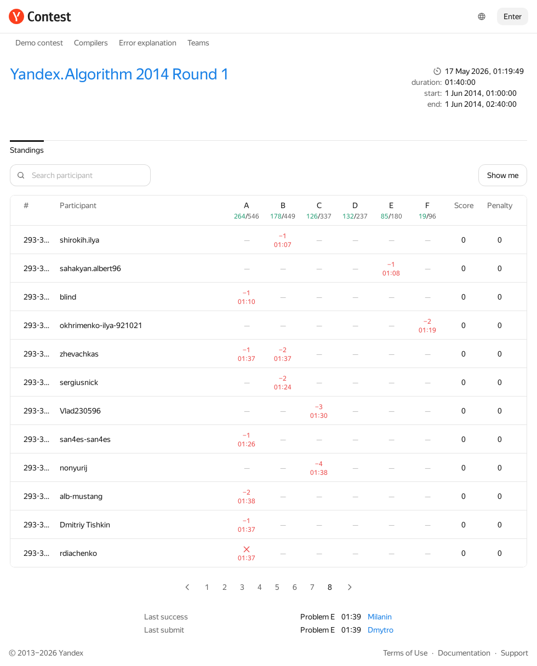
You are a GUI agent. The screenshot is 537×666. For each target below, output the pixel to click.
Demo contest (39, 42)
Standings (27, 150)
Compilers (91, 42)
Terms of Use (405, 652)
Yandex (71, 652)
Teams (198, 42)
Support (514, 652)
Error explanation (147, 42)
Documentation (464, 652)
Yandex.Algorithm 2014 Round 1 (119, 74)
